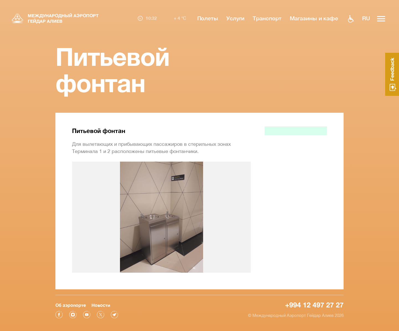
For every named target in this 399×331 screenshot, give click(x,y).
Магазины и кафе (314, 18)
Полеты (207, 18)
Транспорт (267, 18)
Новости (100, 305)
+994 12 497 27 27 (314, 305)
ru (366, 18)
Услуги (235, 18)
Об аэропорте (70, 305)
